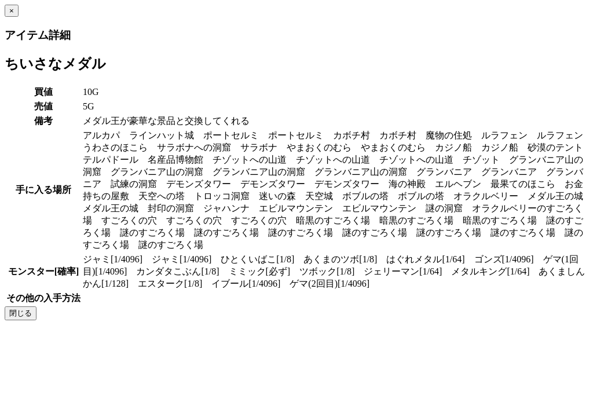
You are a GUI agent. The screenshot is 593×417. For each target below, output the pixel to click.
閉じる (20, 313)
